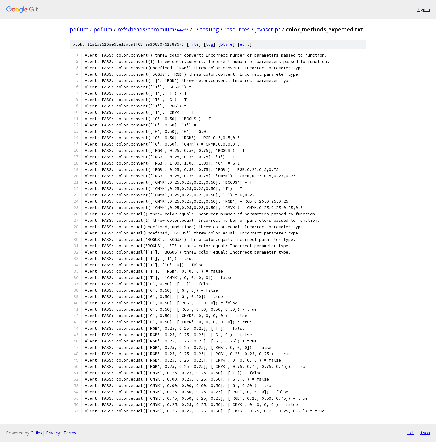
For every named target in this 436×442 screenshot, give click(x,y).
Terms (70, 433)
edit (244, 44)
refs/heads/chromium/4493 (153, 29)
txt (410, 432)
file (194, 44)
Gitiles (36, 433)
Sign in (423, 9)
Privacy (53, 433)
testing (209, 29)
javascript (268, 29)
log (209, 44)
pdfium (79, 29)
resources (237, 29)
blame (226, 44)
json (425, 432)
